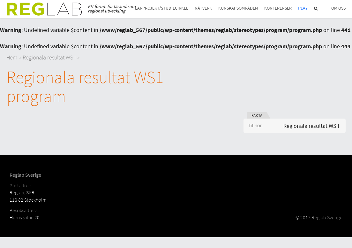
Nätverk (203, 8)
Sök (316, 8)
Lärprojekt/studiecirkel (161, 8)
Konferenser (278, 8)
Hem (12, 57)
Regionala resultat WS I (49, 57)
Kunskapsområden (238, 8)
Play (303, 8)
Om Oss (338, 8)
